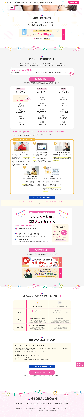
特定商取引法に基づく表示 (51, 410)
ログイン (52, 2)
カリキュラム (34, 403)
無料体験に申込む (41, 79)
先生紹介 (27, 403)
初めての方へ (47, 2)
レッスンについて (25, 2)
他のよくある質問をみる (41, 366)
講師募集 (59, 408)
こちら (43, 203)
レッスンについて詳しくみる (41, 197)
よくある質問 (41, 2)
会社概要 (41, 410)
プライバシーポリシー (32, 410)
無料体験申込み (73, 2)
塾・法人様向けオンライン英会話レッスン (46, 408)
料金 (31, 2)
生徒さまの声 (35, 2)
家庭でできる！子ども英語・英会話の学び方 (25, 408)
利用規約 (66, 408)
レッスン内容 (19, 403)
